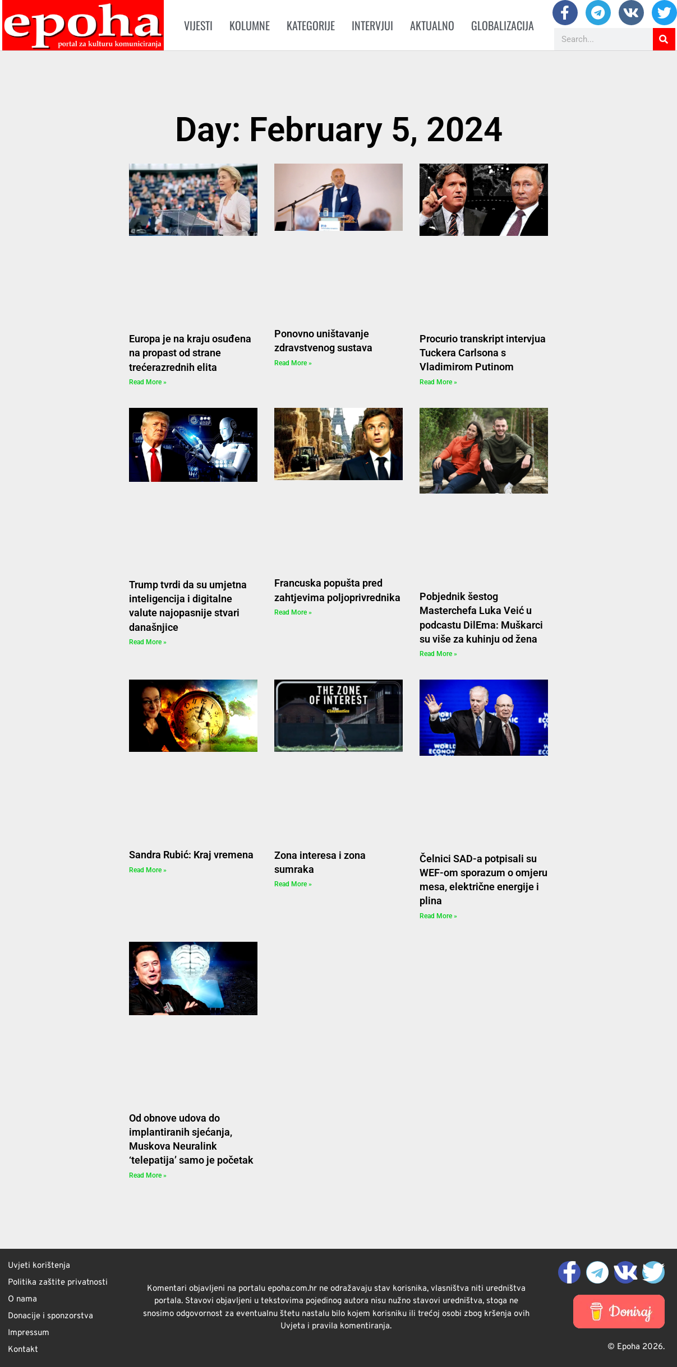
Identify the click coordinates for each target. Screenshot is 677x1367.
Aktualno (432, 25)
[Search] (664, 39)
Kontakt (23, 1350)
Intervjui (372, 25)
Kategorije (311, 25)
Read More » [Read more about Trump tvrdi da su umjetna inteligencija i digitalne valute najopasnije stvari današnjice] (148, 642)
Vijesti (198, 25)
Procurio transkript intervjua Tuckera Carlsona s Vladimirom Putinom (483, 353)
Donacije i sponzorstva (50, 1316)
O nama (22, 1299)
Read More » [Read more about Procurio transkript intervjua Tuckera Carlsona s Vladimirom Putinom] (438, 382)
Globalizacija (502, 25)
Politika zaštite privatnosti (58, 1282)
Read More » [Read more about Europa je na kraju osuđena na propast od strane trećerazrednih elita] (148, 382)
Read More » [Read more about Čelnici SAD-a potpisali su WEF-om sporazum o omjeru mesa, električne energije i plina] (438, 916)
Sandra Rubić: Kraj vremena (191, 855)
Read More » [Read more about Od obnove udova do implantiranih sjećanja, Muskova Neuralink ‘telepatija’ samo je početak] (148, 1175)
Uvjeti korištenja (39, 1266)
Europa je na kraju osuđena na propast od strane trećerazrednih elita (190, 353)
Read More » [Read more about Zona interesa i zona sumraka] (293, 884)
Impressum (28, 1333)
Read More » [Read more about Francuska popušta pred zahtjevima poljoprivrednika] (293, 612)
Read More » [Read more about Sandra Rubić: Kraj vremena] (148, 870)
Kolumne (249, 25)
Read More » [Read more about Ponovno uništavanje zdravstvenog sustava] (293, 363)
